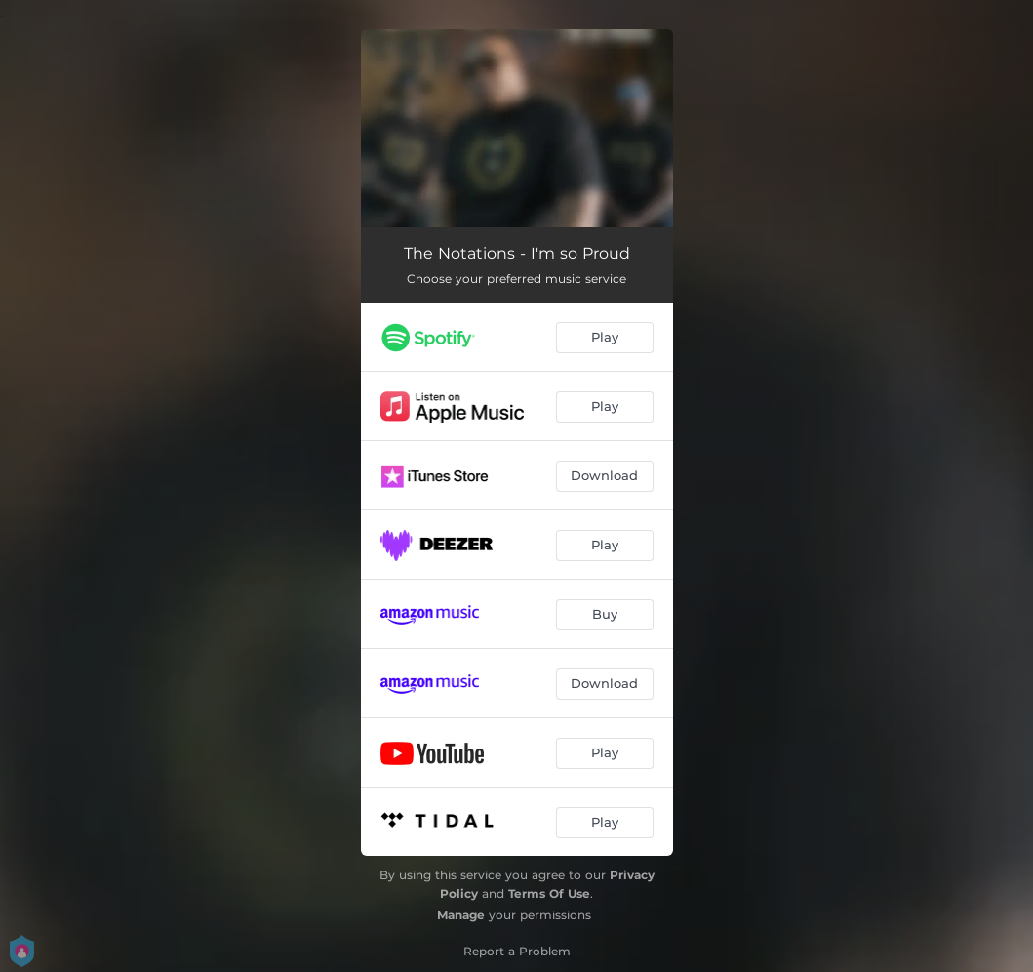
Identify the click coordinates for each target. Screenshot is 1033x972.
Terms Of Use (549, 893)
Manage (461, 915)
